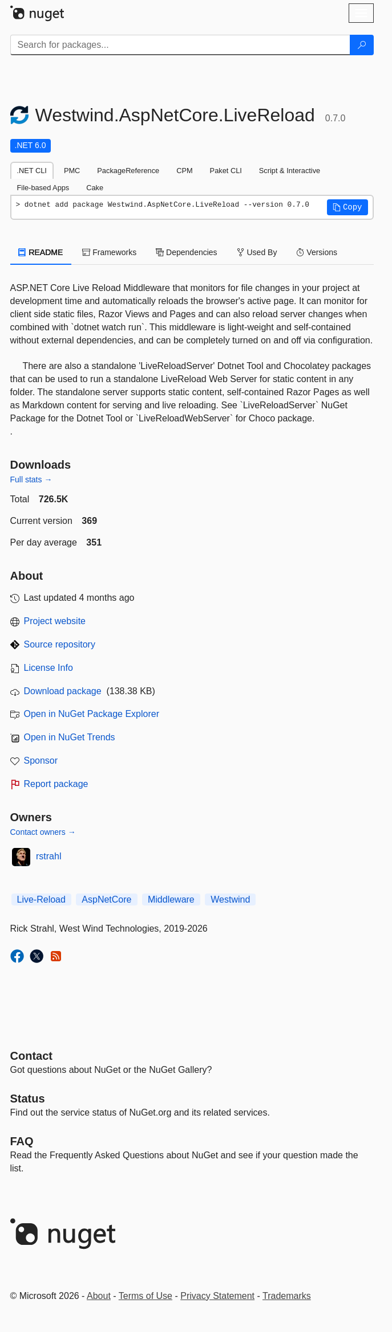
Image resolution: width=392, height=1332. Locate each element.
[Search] (362, 45)
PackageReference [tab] (128, 170)
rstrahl (48, 856)
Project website (55, 621)
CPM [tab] (184, 170)
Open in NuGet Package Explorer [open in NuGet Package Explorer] (91, 714)
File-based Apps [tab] (43, 187)
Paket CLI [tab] (226, 170)
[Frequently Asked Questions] (22, 1141)
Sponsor (41, 760)
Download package (63, 691)
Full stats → (31, 479)
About (99, 1296)
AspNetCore (106, 899)
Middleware (171, 899)
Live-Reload (41, 899)
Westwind (230, 899)
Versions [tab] (316, 252)
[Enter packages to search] (180, 45)
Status (27, 1098)
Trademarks (286, 1296)
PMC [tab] (72, 170)
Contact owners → (43, 832)
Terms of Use (145, 1296)
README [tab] (41, 252)
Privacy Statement (217, 1296)
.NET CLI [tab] (32, 170)
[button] (347, 207)
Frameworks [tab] (109, 252)
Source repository (59, 644)
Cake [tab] (94, 187)
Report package (56, 784)
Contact (31, 1056)
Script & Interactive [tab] (289, 170)
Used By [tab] (257, 252)
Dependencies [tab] (186, 252)
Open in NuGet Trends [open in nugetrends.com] (69, 737)
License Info (48, 668)
